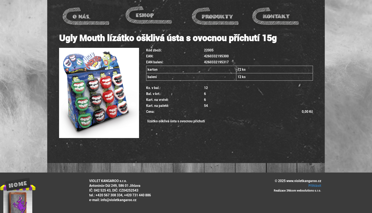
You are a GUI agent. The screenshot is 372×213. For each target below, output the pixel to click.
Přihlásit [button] (314, 186)
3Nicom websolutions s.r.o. (303, 190)
